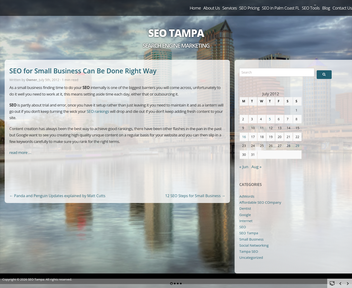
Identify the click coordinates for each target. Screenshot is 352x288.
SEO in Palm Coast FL (250, 5)
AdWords (246, 190)
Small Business (251, 233)
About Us (159, 5)
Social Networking (254, 240)
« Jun (243, 161)
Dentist (245, 203)
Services (184, 5)
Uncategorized (251, 252)
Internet (245, 215)
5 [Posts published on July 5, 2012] (270, 113)
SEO (242, 221)
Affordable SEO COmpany (260, 197)
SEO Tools (288, 5)
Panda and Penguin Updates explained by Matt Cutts (57, 190)
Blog (314, 5)
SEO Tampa (176, 28)
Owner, (32, 74)
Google (245, 209)
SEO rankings (98, 106)
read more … (20, 147)
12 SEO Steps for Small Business (195, 190)
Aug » (256, 161)
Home (135, 5)
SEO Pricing (212, 5)
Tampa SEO (248, 246)
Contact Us (337, 5)
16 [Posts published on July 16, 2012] (244, 131)
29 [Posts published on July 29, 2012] (297, 140)
